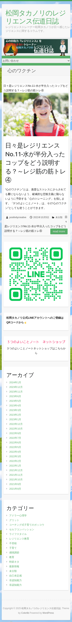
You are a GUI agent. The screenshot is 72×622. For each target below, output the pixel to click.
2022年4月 (15, 451)
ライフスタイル (18, 534)
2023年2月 (15, 414)
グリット (14, 520)
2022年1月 (15, 465)
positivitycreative (17, 217)
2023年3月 (15, 410)
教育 (11, 557)
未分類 (58, 217)
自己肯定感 (15, 575)
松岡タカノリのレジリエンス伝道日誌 (36, 17)
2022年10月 (15, 428)
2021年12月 (15, 470)
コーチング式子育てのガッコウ (26, 524)
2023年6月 (15, 396)
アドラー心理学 (18, 515)
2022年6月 (15, 442)
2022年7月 (15, 437)
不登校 (13, 543)
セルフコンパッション (21, 529)
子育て (13, 547)
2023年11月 (15, 391)
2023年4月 (15, 405)
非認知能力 (15, 580)
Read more (59, 231)
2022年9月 (15, 433)
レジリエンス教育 (19, 538)
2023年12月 (15, 387)
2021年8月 (15, 488)
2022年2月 (15, 461)
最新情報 (14, 566)
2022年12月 (15, 424)
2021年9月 (15, 484)
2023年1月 (15, 419)
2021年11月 (15, 474)
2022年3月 (15, 456)
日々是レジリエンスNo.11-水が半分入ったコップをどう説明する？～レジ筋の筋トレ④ (35, 162)
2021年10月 (15, 479)
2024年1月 (15, 382)
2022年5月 (15, 447)
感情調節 (14, 552)
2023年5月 (15, 400)
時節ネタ (14, 561)
